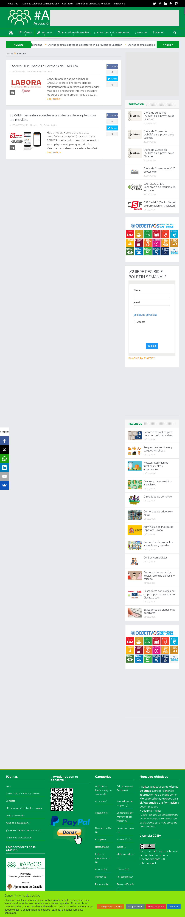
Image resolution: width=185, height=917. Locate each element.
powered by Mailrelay (141, 358)
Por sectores (123, 876)
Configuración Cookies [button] (110, 906)
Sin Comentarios (48, 125)
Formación (36, 71)
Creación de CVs (103, 828)
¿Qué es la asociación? (17, 823)
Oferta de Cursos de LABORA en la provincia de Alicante (159, 153)
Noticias (141, 32)
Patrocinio (119, 3)
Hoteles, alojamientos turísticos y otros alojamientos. (156, 465)
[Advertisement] (114, 18)
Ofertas (25, 32)
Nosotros (13, 3)
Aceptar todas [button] (135, 906)
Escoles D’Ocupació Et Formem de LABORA (44, 66)
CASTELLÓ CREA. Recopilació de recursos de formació (159, 187)
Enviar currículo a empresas (111, 32)
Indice (120, 847)
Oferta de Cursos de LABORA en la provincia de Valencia (159, 134)
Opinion (159, 32)
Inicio (8, 786)
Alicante (99, 801)
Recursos (44, 32)
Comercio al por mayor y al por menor (125, 816)
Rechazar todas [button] (156, 906)
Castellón (100, 812)
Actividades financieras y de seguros (103, 790)
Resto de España (125, 884)
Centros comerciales (155, 557)
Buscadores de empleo (73, 32)
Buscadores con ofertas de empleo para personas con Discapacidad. (159, 594)
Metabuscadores (125, 854)
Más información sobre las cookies (24, 808)
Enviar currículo (125, 828)
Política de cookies (15, 815)
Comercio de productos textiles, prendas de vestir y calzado (159, 575)
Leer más (54, 98)
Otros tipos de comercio (158, 496)
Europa (99, 839)
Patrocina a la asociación (19, 837)
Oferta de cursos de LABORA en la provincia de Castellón (159, 116)
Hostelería (100, 847)
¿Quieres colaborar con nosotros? (40, 3)
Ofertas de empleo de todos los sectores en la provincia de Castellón (100, 44)
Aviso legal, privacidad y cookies (93, 3)
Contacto (67, 3)
